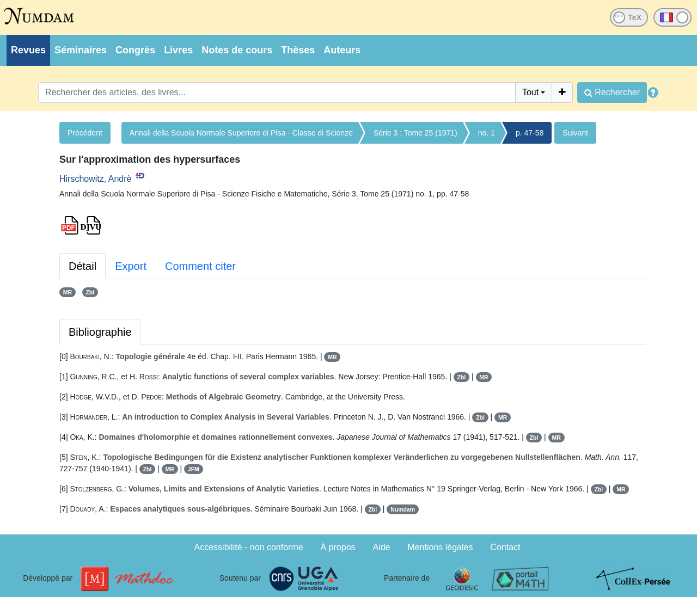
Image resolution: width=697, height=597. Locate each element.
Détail (82, 266)
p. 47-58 (529, 132)
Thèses (298, 50)
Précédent (85, 132)
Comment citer (200, 266)
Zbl (89, 292)
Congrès (135, 50)
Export (130, 266)
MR (67, 292)
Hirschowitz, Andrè (95, 178)
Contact (505, 547)
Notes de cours (236, 50)
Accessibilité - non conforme (248, 547)
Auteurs (341, 50)
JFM (193, 469)
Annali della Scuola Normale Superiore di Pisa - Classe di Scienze (241, 132)
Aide (381, 547)
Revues (28, 50)
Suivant (575, 132)
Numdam (402, 509)
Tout (530, 92)
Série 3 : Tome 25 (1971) (415, 132)
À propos (338, 547)
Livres (178, 50)
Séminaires (80, 50)
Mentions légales (440, 547)
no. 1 (486, 132)
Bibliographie (100, 332)
